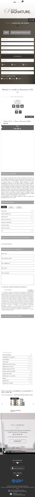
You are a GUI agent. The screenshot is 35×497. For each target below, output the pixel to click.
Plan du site (3, 487)
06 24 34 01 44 (17, 434)
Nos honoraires (14, 487)
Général (4, 207)
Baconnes (7, 96)
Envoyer (30, 290)
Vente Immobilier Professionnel (20, 32)
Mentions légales (9, 487)
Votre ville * (4, 268)
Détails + (11, 207)
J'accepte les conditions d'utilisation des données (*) (14, 287)
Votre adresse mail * (6, 258)
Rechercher (17, 56)
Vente (6, 32)
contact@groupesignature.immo (18, 437)
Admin (21, 487)
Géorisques (13, 197)
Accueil (2, 96)
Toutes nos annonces (26, 487)
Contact (18, 441)
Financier (19, 207)
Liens (19, 487)
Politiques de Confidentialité (22, 308)
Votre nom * (4, 253)
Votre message (5, 273)
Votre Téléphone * (5, 263)
